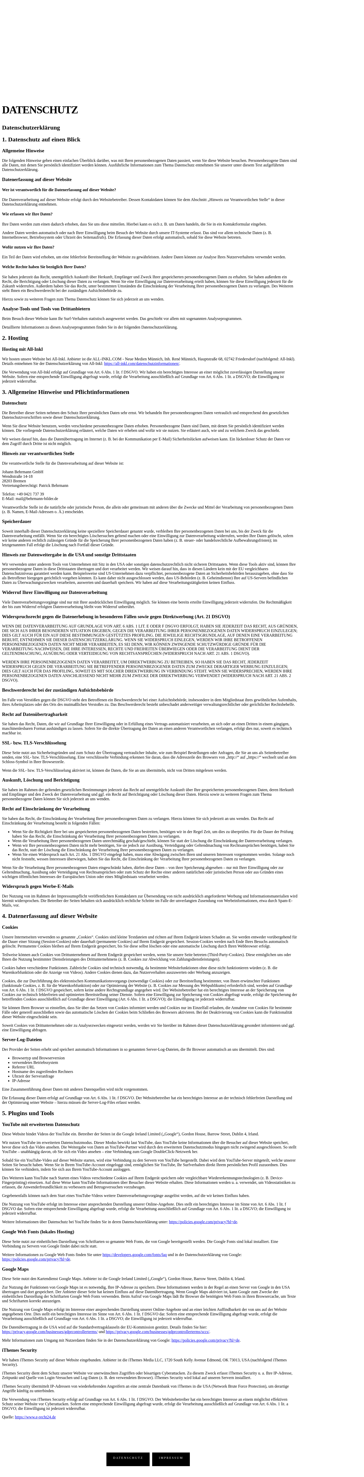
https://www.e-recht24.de (35, 1417)
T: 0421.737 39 (31, 1463)
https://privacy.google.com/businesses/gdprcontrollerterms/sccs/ (157, 1332)
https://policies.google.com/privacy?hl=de (203, 1222)
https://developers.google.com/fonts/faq (134, 1255)
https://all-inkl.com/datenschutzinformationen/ (141, 363)
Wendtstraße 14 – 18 (63, 1456)
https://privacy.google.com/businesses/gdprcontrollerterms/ (50, 1332)
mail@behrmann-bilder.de (68, 1463)
